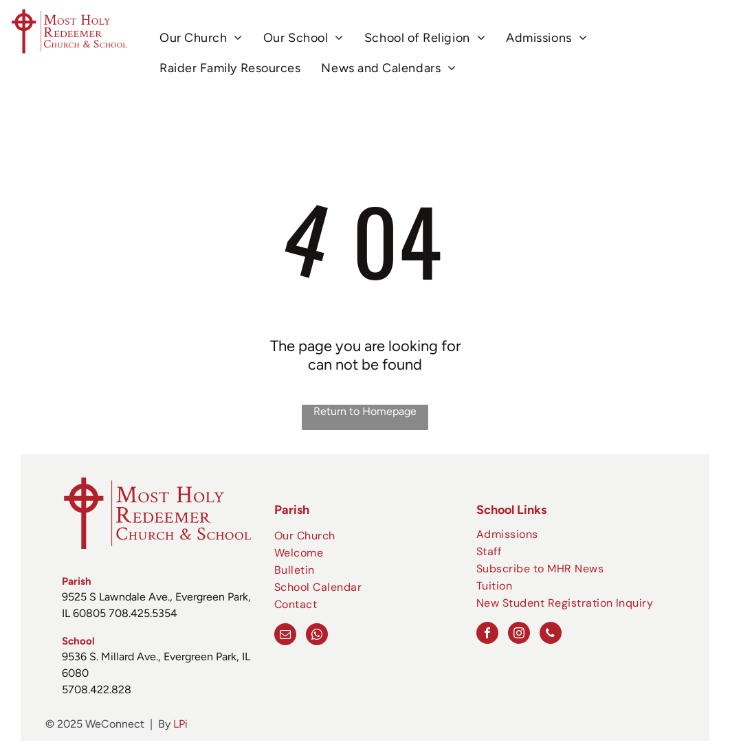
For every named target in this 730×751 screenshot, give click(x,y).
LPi (180, 723)
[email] (285, 636)
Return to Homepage (365, 411)
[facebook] (487, 634)
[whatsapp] (317, 636)
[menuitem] (201, 38)
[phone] (551, 634)
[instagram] (519, 634)
